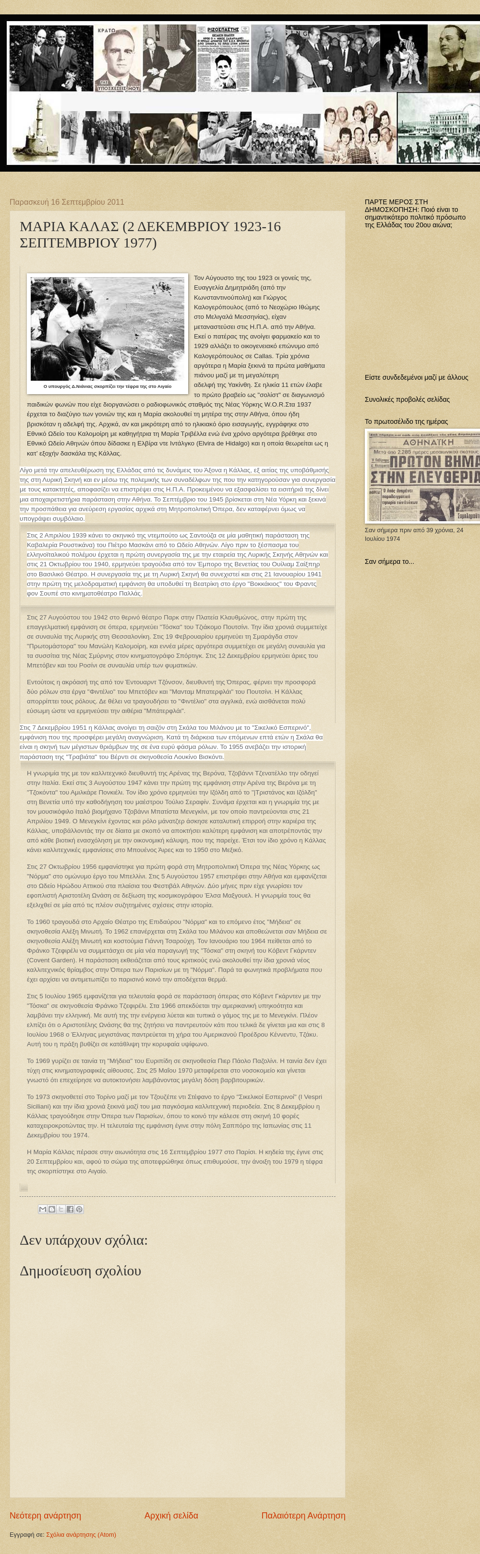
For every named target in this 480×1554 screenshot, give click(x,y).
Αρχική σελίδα (171, 1515)
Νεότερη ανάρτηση (45, 1515)
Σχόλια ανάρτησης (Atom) (81, 1534)
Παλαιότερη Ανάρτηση (304, 1515)
